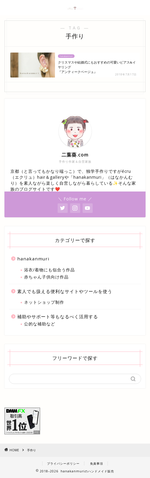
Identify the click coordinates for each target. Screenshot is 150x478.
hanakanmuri (33, 259)
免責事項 (96, 463)
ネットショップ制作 (44, 302)
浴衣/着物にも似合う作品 (49, 270)
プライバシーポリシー (63, 463)
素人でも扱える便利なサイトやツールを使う (64, 291)
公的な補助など (39, 324)
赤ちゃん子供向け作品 (46, 277)
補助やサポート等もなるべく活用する (57, 316)
